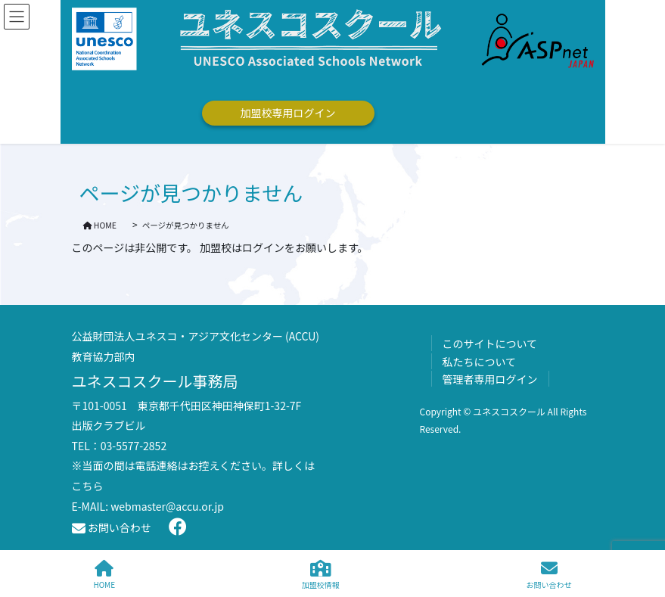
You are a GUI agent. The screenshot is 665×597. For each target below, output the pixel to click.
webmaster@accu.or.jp (167, 506)
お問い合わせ (111, 527)
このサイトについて (490, 343)
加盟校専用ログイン (288, 112)
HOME (104, 574)
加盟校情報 (321, 574)
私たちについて (480, 361)
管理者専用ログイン (490, 379)
